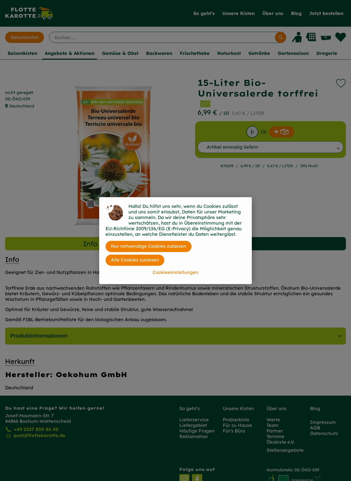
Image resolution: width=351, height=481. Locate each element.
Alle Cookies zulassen (135, 260)
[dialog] (175, 240)
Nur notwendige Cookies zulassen (148, 246)
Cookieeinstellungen (175, 272)
